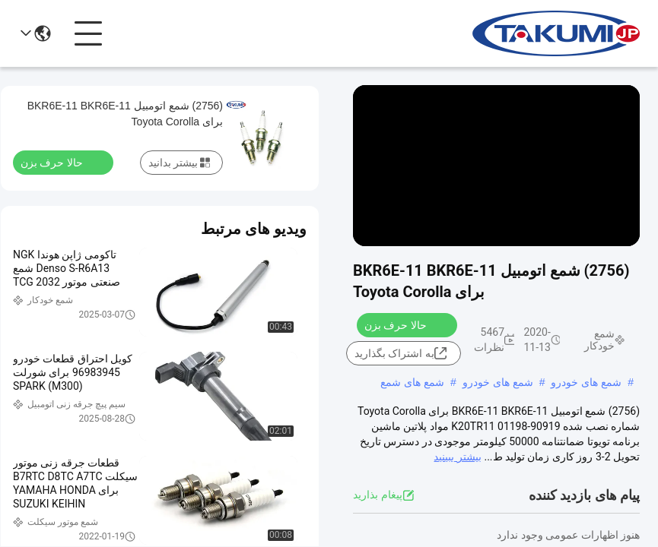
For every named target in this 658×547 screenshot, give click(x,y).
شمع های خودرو (586, 382)
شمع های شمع (412, 382)
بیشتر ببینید (457, 457)
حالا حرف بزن (404, 324)
